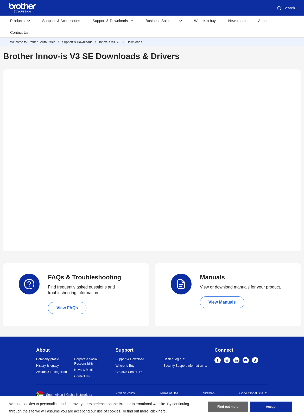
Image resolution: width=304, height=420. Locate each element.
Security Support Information (183, 366)
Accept (271, 407)
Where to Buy (125, 366)
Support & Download (130, 359)
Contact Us (19, 32)
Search (285, 8)
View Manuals (222, 302)
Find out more (228, 407)
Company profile (47, 359)
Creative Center (126, 372)
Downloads (134, 42)
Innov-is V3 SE (109, 42)
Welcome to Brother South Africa (32, 42)
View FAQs (67, 308)
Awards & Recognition (51, 372)
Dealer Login (172, 359)
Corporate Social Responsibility (85, 361)
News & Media (84, 370)
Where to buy (205, 21)
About (263, 21)
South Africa (49, 394)
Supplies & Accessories (61, 21)
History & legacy (47, 366)
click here (158, 411)
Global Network (77, 395)
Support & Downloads (77, 42)
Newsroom (237, 21)
